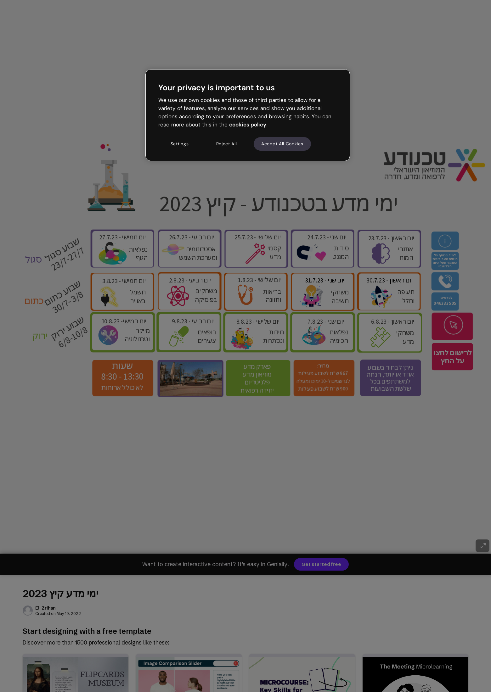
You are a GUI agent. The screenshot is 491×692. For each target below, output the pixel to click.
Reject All (226, 144)
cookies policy (247, 124)
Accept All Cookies (282, 144)
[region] (247, 115)
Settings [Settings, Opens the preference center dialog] (180, 144)
